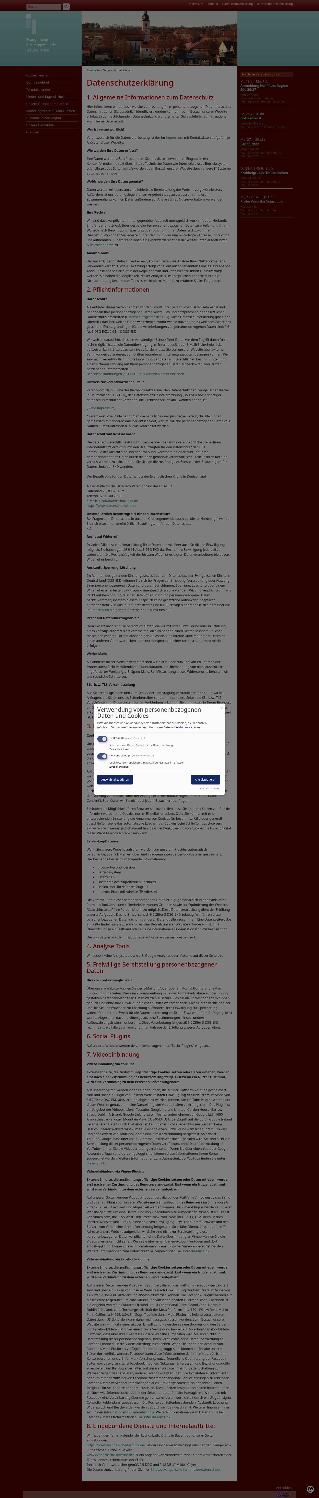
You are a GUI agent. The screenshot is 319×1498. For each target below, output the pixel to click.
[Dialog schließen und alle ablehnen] (221, 705)
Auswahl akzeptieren (115, 779)
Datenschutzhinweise (178, 727)
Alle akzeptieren (205, 779)
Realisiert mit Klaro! (209, 788)
